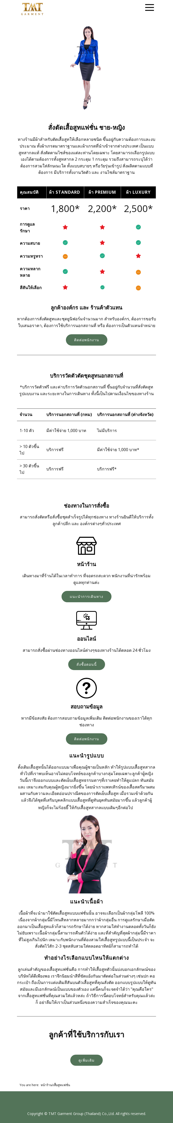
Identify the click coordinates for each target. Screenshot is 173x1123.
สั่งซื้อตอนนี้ (86, 664)
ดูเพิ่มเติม (86, 1060)
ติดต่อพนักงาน (86, 339)
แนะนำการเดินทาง (86, 596)
